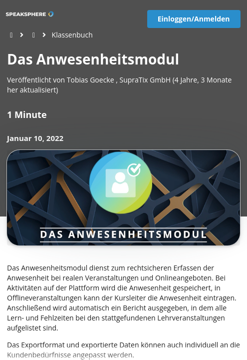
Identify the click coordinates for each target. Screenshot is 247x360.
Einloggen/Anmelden (194, 19)
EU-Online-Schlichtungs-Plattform (108, 351)
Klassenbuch (72, 35)
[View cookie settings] (13, 351)
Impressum (65, 351)
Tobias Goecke (90, 79)
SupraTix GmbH (145, 79)
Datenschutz (40, 351)
